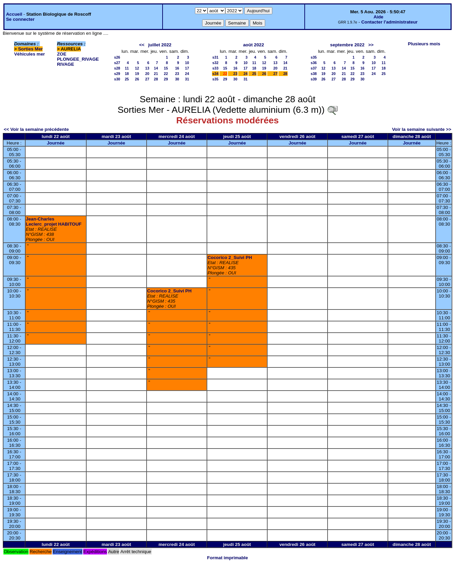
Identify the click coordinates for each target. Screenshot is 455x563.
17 (187, 68)
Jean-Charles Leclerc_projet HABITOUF (53, 221)
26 (137, 79)
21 (156, 74)
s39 (313, 79)
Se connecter (20, 19)
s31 (215, 57)
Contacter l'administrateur (389, 22)
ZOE (61, 54)
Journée (55, 143)
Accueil (14, 14)
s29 (117, 74)
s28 (117, 68)
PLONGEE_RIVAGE (78, 59)
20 (147, 74)
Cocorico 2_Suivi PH (230, 257)
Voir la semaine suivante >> (421, 129)
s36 (313, 63)
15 (166, 68)
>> (371, 44)
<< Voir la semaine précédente (36, 129)
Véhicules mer (29, 54)
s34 (215, 74)
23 (177, 74)
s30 (117, 79)
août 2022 (253, 44)
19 (137, 74)
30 (177, 79)
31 (187, 79)
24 (187, 74)
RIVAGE (65, 64)
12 (137, 68)
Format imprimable (227, 557)
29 (166, 79)
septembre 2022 (347, 44)
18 (127, 74)
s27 (117, 63)
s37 (313, 68)
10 (187, 63)
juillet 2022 (159, 44)
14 (156, 68)
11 (127, 68)
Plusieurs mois (424, 43)
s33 (215, 68)
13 (147, 68)
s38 (313, 74)
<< (142, 44)
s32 (215, 63)
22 (166, 74)
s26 (117, 57)
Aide (378, 16)
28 (156, 79)
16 (177, 68)
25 (127, 79)
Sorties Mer (30, 48)
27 (147, 79)
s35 (215, 79)
